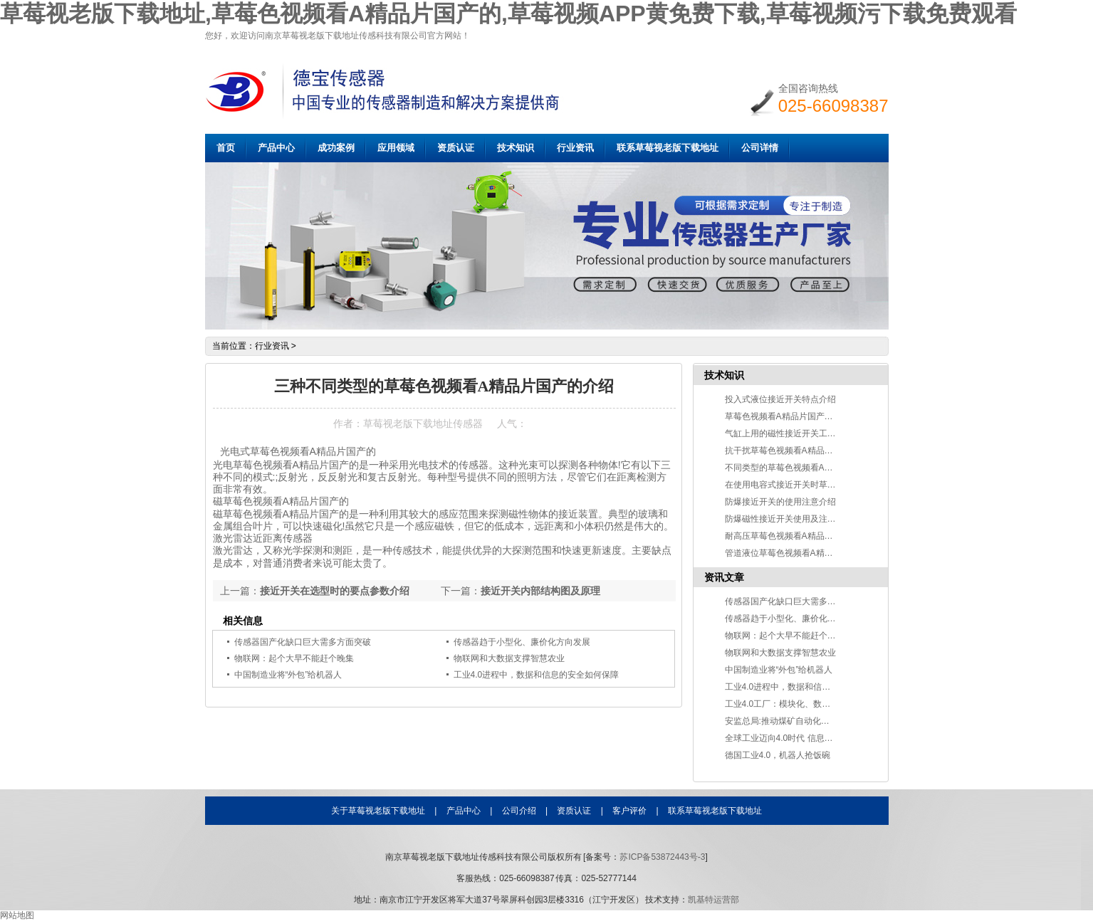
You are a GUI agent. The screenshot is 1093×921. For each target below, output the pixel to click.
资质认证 (455, 147)
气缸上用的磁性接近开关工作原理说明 (797, 433)
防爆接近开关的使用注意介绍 (780, 502)
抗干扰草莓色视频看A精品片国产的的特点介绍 (813, 451)
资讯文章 (724, 577)
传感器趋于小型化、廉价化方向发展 (522, 642)
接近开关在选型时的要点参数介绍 (334, 590)
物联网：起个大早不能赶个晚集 (784, 636)
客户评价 (629, 811)
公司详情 (759, 147)
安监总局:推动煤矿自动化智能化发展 (794, 721)
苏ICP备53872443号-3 (662, 857)
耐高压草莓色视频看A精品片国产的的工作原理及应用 (826, 536)
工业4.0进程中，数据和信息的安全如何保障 (536, 675)
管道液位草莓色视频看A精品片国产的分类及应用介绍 (826, 553)
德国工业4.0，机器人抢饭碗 (778, 755)
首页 (225, 147)
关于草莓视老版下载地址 (378, 811)
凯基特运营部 (713, 900)
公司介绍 (519, 811)
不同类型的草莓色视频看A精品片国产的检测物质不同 (826, 468)
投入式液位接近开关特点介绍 (780, 399)
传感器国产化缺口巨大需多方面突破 (302, 642)
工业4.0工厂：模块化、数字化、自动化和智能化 (816, 704)
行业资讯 (575, 147)
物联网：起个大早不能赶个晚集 (294, 658)
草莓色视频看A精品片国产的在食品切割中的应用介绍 (826, 416)
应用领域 (395, 147)
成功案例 (336, 147)
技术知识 (515, 147)
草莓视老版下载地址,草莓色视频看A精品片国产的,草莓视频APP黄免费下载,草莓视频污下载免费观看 (508, 13)
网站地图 (17, 915)
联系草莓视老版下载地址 (667, 147)
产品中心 (276, 147)
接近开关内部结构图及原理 (540, 590)
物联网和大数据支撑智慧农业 (509, 658)
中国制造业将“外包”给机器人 (288, 675)
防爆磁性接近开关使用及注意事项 (789, 519)
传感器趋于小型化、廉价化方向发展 (793, 618)
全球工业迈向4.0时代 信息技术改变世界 (800, 738)
